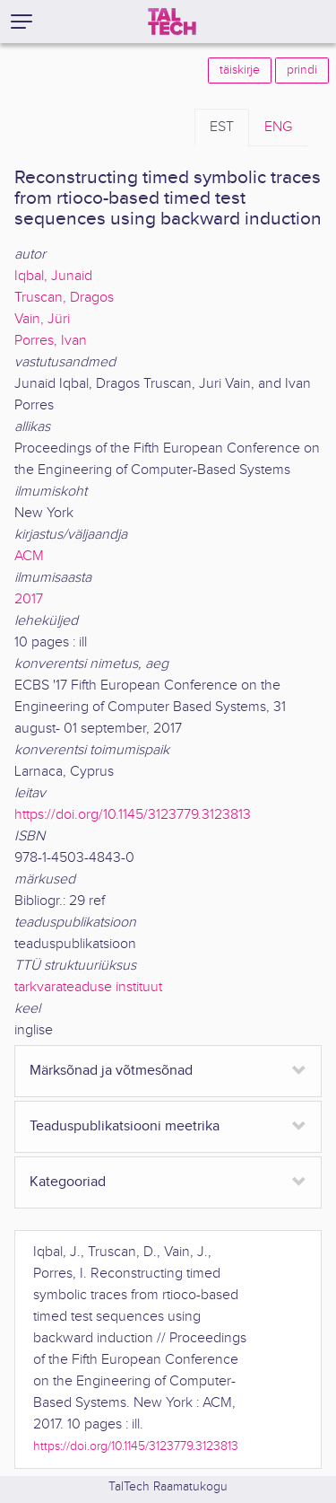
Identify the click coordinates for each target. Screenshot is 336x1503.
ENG (278, 127)
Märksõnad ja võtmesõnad (111, 1070)
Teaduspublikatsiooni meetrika (125, 1126)
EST (222, 127)
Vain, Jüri (42, 319)
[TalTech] (172, 21)
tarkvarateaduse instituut (88, 987)
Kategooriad (68, 1182)
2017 (28, 599)
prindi (302, 70)
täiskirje (240, 70)
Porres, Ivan (50, 340)
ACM (29, 556)
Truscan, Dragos (64, 297)
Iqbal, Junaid (53, 276)
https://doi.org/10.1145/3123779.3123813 (132, 814)
